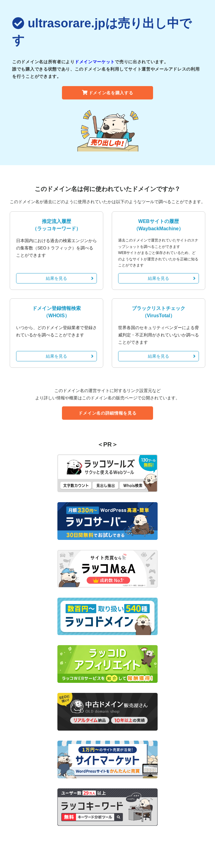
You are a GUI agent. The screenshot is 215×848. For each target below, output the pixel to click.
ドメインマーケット (95, 61)
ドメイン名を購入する (107, 93)
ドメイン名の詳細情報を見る (107, 413)
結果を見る (70, 278)
